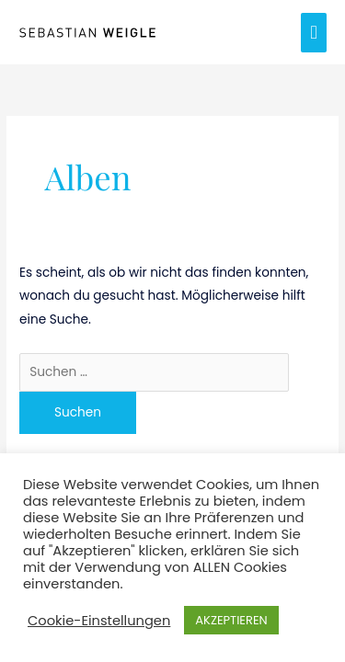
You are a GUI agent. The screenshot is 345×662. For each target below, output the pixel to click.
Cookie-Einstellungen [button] (99, 620)
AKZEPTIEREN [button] (231, 620)
